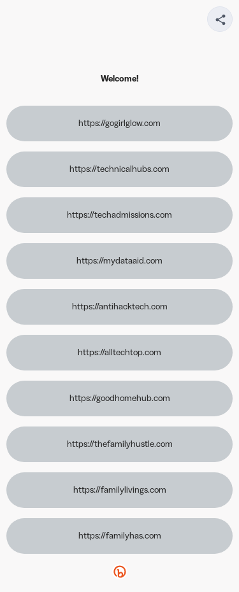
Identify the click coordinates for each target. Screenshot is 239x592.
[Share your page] (220, 19)
